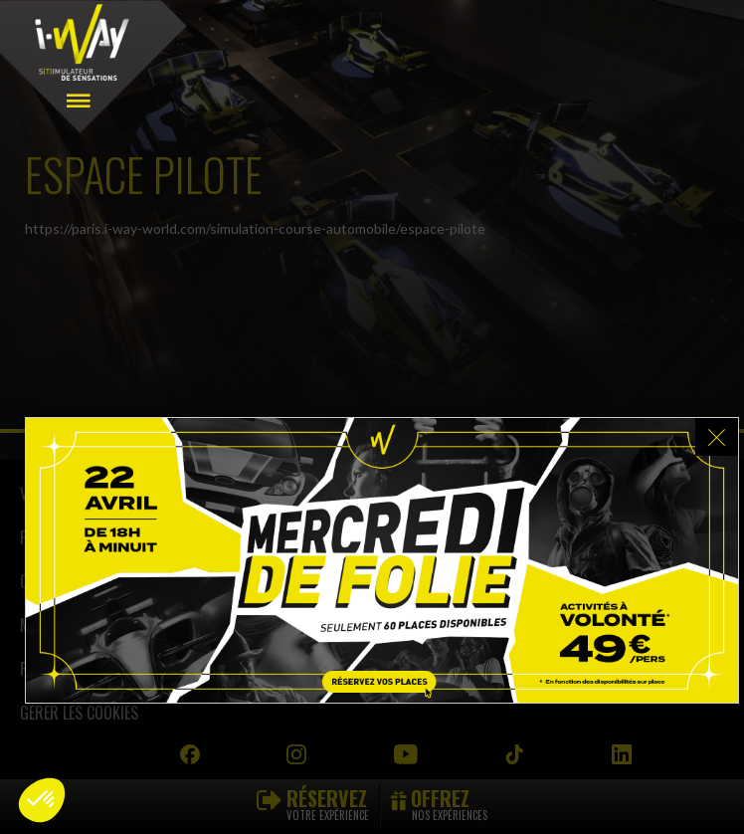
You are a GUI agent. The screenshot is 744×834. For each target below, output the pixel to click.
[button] (42, 800)
